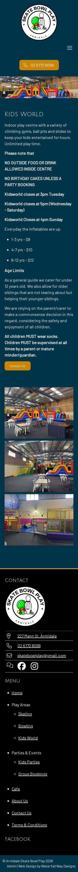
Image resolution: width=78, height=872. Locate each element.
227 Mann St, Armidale (37, 635)
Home (17, 692)
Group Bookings (32, 773)
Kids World (28, 737)
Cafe (16, 788)
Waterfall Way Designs (58, 866)
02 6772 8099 (29, 645)
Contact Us (17, 366)
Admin (11, 866)
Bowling (25, 725)
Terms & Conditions (29, 824)
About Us (20, 800)
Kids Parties (29, 761)
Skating (25, 713)
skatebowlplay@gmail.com (41, 655)
